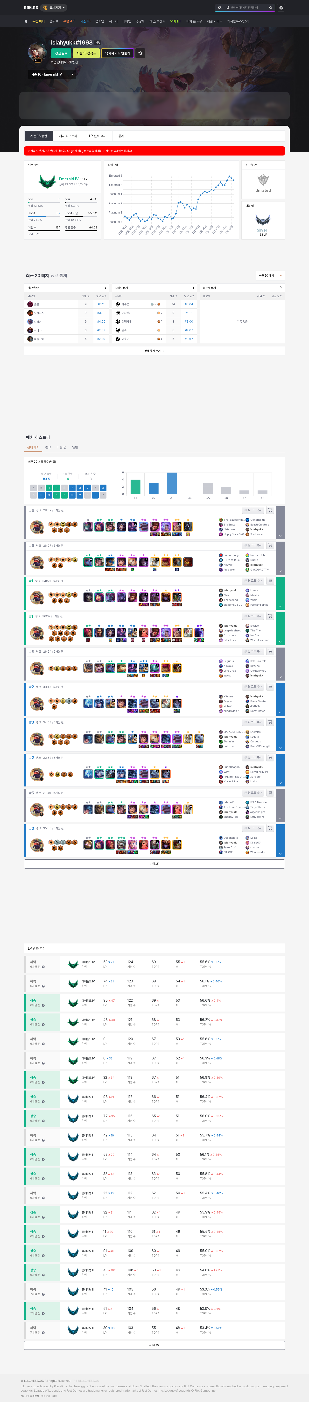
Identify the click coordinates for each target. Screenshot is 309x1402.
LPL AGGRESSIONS (235, 731)
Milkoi (254, 837)
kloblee (254, 625)
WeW (227, 771)
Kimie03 (255, 842)
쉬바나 (37, 330)
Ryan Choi (230, 847)
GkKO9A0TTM (259, 569)
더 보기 (154, 863)
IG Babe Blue (232, 559)
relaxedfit (229, 802)
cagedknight (257, 812)
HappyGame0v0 (234, 534)
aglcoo (227, 675)
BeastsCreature (259, 524)
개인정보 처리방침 (30, 1396)
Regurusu (229, 661)
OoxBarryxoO (258, 670)
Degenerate (231, 837)
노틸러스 (39, 313)
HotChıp (255, 635)
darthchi (255, 706)
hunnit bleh (257, 555)
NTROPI (228, 852)
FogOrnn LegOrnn (235, 776)
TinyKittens (257, 807)
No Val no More (259, 771)
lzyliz (253, 781)
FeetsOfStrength (260, 746)
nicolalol (228, 666)
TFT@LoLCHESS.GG (85, 1381)
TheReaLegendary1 (235, 519)
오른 (36, 304)
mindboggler (231, 711)
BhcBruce (229, 524)
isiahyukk (256, 529)
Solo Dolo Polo (258, 661)
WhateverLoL (258, 852)
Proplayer (229, 569)
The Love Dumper (234, 807)
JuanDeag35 (232, 767)
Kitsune (255, 666)
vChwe (228, 706)
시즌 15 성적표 (86, 53)
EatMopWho (257, 816)
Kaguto (254, 736)
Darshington (257, 711)
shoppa (254, 847)
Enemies (255, 731)
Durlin (254, 559)
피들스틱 (39, 339)
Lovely (254, 590)
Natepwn (229, 529)
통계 (121, 136)
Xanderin (255, 776)
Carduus (255, 741)
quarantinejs (231, 555)
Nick (226, 595)
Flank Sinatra (258, 701)
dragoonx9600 (233, 604)
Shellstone (256, 534)
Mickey (254, 595)
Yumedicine (231, 781)
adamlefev (230, 640)
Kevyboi (228, 564)
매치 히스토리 (68, 136)
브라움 (37, 322)
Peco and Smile (259, 604)
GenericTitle (257, 519)
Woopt (253, 600)
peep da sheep (232, 630)
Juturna (229, 746)
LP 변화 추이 (97, 136)
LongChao (230, 670)
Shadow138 (231, 816)
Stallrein (229, 741)
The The (255, 630)
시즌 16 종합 (38, 136)
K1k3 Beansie (258, 802)
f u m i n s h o (232, 635)
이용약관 (45, 1396)
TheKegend (231, 600)
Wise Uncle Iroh (259, 640)
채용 (54, 1396)
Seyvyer (228, 701)
